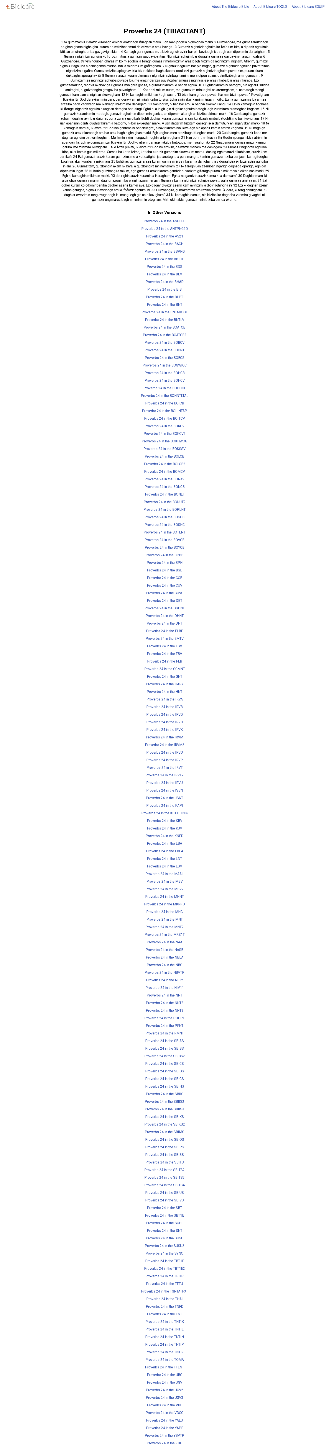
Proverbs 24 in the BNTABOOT (164, 312)
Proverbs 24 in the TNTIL (164, 1329)
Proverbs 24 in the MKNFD (164, 904)
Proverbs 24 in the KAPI (164, 805)
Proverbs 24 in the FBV (164, 654)
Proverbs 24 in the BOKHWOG (164, 441)
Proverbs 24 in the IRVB (164, 707)
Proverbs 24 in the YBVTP (164, 1435)
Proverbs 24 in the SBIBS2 (164, 1056)
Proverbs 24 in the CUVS (164, 593)
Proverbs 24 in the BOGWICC (165, 365)
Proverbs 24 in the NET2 (164, 980)
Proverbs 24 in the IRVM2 (164, 745)
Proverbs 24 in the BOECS (164, 358)
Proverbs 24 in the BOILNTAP (164, 411)
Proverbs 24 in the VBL (164, 1405)
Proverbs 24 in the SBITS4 (164, 1185)
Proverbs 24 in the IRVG (164, 714)
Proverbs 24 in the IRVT (164, 768)
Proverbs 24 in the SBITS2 (164, 1170)
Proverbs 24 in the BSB (164, 570)
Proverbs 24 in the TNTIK (164, 1322)
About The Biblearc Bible (230, 7)
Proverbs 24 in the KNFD (164, 836)
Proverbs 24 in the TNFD (164, 1306)
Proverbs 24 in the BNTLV (164, 320)
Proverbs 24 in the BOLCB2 (164, 464)
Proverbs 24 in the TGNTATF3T (164, 1291)
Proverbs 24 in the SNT (164, 1231)
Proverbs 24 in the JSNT (164, 798)
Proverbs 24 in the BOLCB (164, 456)
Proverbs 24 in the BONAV (164, 479)
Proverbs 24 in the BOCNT (164, 350)
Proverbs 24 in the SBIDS (164, 1071)
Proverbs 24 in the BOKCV (164, 426)
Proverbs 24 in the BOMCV (164, 472)
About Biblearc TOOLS (270, 7)
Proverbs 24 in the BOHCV (165, 380)
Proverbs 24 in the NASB (164, 950)
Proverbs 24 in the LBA (164, 843)
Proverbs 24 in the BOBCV (164, 342)
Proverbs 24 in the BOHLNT (164, 388)
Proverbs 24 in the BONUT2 (165, 502)
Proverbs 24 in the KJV (164, 828)
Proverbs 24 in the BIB (164, 289)
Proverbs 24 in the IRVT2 (164, 775)
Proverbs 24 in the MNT (164, 919)
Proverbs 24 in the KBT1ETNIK (164, 813)
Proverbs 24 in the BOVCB (164, 540)
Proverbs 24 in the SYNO (164, 1253)
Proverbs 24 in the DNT (164, 623)
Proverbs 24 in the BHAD (165, 282)
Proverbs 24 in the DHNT (165, 616)
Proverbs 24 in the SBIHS (164, 1086)
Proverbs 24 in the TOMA (164, 1360)
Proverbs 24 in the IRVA (164, 699)
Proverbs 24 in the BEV (164, 274)
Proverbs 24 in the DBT (164, 601)
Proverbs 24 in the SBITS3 (164, 1177)
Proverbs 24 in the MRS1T (165, 935)
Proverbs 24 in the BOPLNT (164, 509)
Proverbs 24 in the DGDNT (165, 608)
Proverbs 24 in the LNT (164, 859)
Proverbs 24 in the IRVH (164, 722)
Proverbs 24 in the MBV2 (164, 889)
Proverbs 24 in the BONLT (164, 494)
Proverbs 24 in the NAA (164, 942)
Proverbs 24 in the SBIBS (164, 1048)
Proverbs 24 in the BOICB (164, 403)
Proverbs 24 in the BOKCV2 (165, 434)
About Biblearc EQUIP (308, 7)
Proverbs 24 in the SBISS (164, 1155)
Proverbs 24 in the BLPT (164, 297)
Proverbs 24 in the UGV (164, 1382)
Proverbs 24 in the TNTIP (164, 1344)
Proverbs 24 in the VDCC (164, 1413)
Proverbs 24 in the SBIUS (164, 1193)
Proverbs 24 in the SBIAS (164, 1041)
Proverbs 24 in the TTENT (164, 1367)
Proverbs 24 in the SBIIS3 (164, 1109)
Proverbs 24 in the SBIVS (164, 1200)
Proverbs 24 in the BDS (164, 267)
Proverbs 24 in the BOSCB (164, 517)
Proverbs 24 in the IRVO (164, 752)
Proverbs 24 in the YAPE (164, 1428)
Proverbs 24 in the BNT (164, 305)
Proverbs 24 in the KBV (164, 821)
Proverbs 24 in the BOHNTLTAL (164, 396)
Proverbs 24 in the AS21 (164, 236)
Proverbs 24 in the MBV (164, 881)
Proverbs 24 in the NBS (164, 965)
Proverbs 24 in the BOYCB (164, 547)
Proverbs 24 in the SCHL (164, 1223)
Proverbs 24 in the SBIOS (164, 1139)
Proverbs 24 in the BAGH (164, 244)
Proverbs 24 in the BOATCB (164, 327)
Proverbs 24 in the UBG (164, 1375)
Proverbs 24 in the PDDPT (164, 1018)
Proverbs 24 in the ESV (164, 646)
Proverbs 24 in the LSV (164, 866)
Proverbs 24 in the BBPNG (165, 251)
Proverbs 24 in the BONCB (165, 487)
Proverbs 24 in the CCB (164, 578)
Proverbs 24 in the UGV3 (164, 1398)
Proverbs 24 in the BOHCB (165, 373)
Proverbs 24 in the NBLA (164, 957)
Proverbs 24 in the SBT (164, 1208)
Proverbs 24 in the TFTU (164, 1284)
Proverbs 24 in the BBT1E (164, 259)
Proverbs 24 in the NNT (164, 995)
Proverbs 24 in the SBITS (164, 1162)
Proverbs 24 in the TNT (164, 1314)
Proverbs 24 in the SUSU (164, 1238)
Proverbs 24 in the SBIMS (164, 1132)
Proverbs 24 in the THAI (164, 1299)
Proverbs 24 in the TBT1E (164, 1261)
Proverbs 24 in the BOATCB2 (164, 335)
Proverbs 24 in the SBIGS (164, 1079)
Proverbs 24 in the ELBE (164, 631)
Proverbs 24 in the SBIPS (164, 1147)
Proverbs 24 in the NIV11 (164, 988)
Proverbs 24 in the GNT (164, 676)
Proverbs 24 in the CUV (164, 585)
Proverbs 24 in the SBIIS (164, 1094)
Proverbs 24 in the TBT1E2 (164, 1268)
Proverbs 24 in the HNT (164, 692)
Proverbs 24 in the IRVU (164, 783)
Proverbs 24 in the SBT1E (164, 1215)
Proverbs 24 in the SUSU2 (164, 1246)
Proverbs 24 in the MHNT (164, 897)
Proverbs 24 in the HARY (164, 684)
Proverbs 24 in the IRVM (164, 737)
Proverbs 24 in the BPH (165, 563)
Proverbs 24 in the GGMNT (164, 669)
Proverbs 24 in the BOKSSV (164, 449)
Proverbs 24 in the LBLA (164, 851)
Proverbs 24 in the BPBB (164, 555)
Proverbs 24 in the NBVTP (164, 972)
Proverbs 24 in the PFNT (164, 1026)
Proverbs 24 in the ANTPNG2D (164, 229)
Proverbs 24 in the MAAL (164, 874)
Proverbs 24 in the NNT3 (164, 1010)
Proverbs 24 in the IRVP (164, 760)
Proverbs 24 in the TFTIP (164, 1276)
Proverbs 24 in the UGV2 (164, 1390)
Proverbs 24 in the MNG (164, 912)
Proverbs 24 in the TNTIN (164, 1337)
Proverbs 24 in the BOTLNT (164, 532)
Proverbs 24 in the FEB (164, 661)
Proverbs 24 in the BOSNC (165, 525)
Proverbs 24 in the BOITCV (164, 418)
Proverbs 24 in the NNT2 (164, 1003)
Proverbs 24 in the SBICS (164, 1064)
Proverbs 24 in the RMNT (164, 1033)
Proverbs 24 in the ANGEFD (165, 221)
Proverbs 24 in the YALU (164, 1420)
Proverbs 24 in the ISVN (164, 790)
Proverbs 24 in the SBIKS (164, 1117)
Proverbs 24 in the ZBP (164, 1443)
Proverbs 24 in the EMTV (165, 639)
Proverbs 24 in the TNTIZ (164, 1352)
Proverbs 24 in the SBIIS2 (164, 1102)
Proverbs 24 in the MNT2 (164, 927)
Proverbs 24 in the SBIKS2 (164, 1124)
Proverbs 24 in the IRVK (164, 730)
